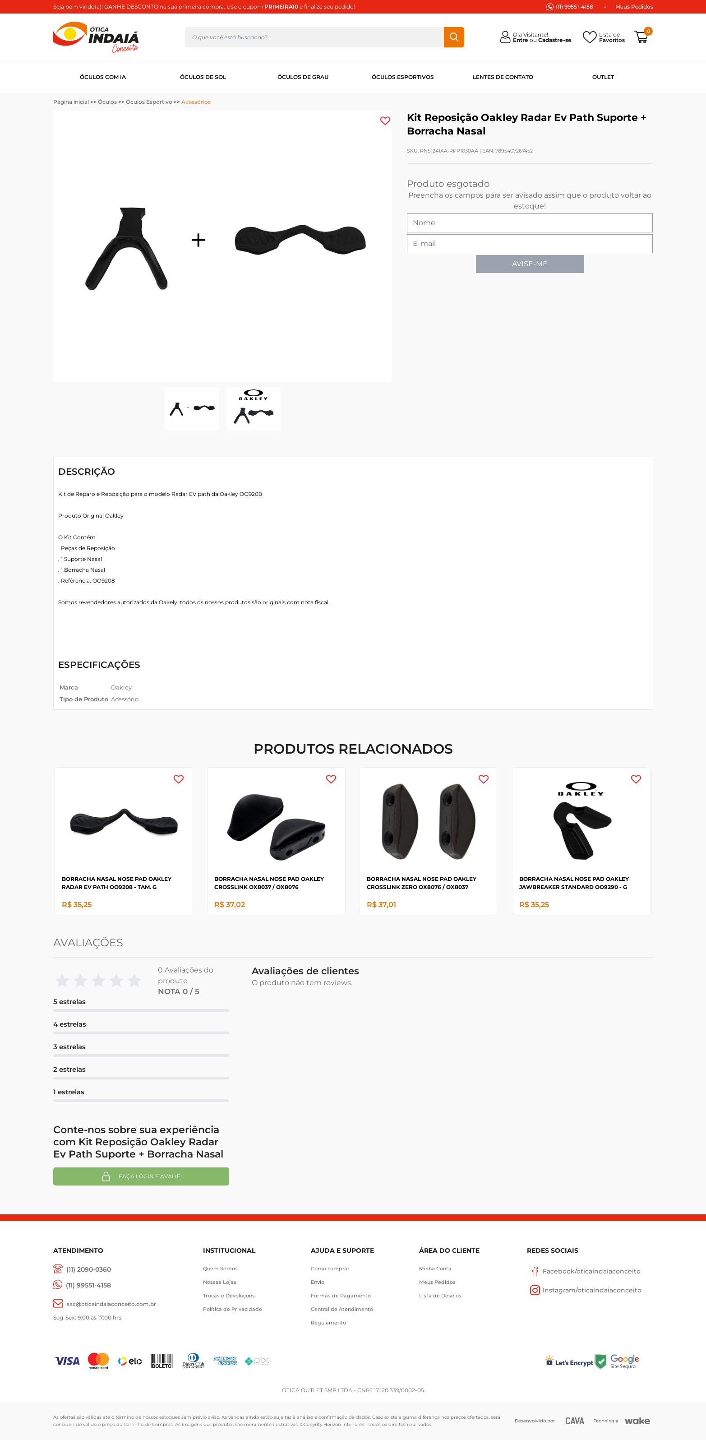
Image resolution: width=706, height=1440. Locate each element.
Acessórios (196, 101)
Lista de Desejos (440, 1295)
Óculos (107, 101)
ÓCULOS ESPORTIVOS (403, 77)
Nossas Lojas (219, 1282)
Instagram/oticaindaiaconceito (584, 1290)
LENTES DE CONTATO (503, 77)
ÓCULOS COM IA (103, 77)
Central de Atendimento (342, 1309)
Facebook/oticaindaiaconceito (584, 1271)
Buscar (454, 37)
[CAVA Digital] (575, 1420)
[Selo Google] (623, 1361)
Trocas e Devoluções (229, 1295)
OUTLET (603, 77)
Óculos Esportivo (149, 101)
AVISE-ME (530, 263)
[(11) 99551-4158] (82, 1285)
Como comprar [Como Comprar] (330, 1268)
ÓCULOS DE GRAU (302, 77)
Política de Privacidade (232, 1309)
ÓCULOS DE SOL (203, 77)
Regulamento (328, 1323)
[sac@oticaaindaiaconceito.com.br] (104, 1304)
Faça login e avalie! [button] (141, 1176)
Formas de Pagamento (341, 1295)
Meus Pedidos (634, 6)
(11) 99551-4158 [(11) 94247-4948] (574, 6)
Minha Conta (435, 1268)
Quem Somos (220, 1268)
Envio (317, 1282)
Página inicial (71, 101)
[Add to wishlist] (385, 121)
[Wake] (637, 1421)
